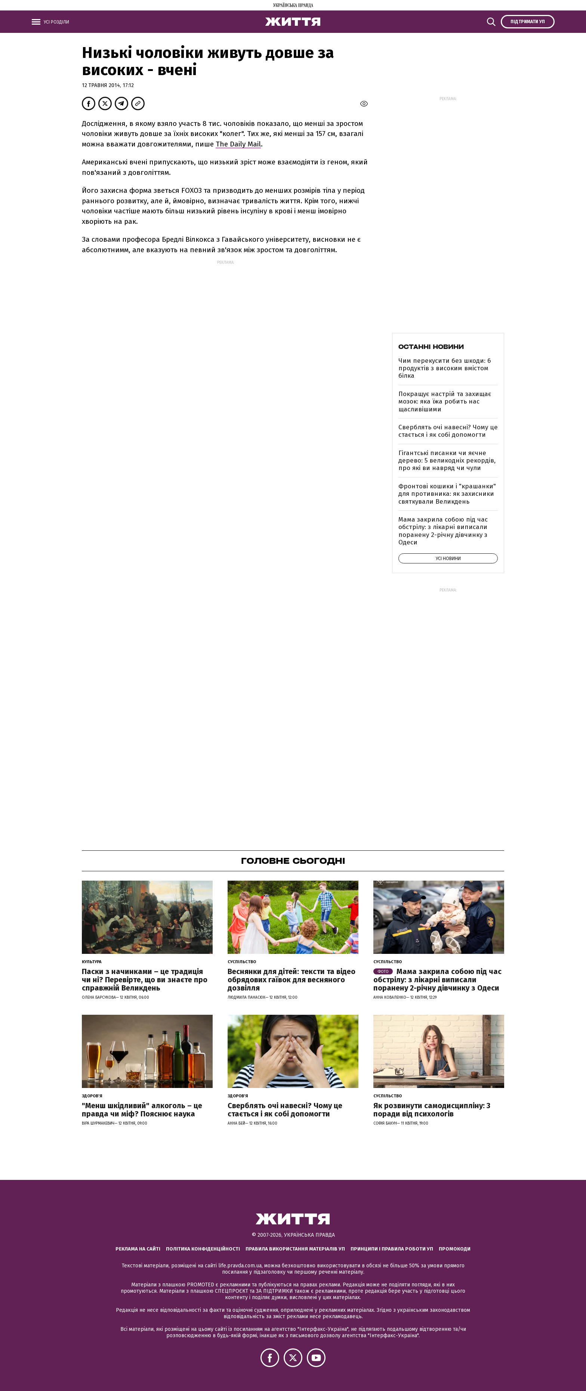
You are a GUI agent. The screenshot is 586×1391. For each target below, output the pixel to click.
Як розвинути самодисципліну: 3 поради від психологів (431, 1109)
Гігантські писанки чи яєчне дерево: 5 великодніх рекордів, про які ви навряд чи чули (447, 460)
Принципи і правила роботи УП (392, 1249)
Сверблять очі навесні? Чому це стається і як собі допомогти (448, 431)
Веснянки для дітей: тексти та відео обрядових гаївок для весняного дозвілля (291, 979)
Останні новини (431, 347)
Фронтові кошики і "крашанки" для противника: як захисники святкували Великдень (447, 494)
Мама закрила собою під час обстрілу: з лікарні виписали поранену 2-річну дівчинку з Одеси (443, 531)
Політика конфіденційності (203, 1249)
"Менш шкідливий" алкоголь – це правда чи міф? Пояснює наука (142, 1109)
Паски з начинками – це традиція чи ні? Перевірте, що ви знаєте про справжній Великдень (144, 979)
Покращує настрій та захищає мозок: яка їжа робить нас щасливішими (444, 401)
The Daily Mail (238, 144)
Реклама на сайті (137, 1249)
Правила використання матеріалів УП (295, 1249)
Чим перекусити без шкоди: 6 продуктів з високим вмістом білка (444, 368)
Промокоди (455, 1249)
